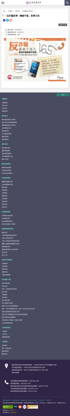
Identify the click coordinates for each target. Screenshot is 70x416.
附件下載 (4, 255)
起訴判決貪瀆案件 (7, 173)
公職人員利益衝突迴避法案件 (11, 241)
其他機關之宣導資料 (27, 11)
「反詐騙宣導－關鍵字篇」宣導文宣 (21, 15)
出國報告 (4, 294)
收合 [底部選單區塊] (63, 94)
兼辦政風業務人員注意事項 (10, 249)
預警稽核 (4, 190)
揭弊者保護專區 (6, 167)
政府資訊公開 (6, 279)
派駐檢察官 (5, 139)
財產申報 (4, 204)
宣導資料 (17, 11)
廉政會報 (4, 187)
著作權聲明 (24, 400)
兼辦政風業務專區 (7, 229)
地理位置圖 (15, 372)
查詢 (67, 2)
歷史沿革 (5, 105)
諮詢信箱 (4, 252)
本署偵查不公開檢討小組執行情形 (12, 320)
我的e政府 (41, 400)
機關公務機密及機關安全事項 (11, 244)
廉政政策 (5, 116)
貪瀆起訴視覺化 (6, 170)
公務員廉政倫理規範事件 (9, 235)
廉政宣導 (4, 232)
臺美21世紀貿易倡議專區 (9, 122)
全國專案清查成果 (7, 215)
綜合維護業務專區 (7, 221)
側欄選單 (2, 3)
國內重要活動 (6, 148)
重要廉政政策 (6, 246)
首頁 (4, 11)
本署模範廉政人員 (7, 156)
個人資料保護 (6, 300)
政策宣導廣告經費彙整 (8, 317)
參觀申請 (5, 272)
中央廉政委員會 (6, 133)
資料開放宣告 (16, 400)
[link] (4, 20)
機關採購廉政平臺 (7, 181)
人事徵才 (4, 331)
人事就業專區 (6, 327)
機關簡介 (5, 99)
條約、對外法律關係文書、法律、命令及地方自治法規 (18, 308)
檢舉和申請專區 (7, 260)
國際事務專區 (6, 150)
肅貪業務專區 (6, 164)
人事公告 (4, 334)
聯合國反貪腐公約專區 (8, 119)
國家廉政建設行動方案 (8, 125)
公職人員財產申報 (7, 238)
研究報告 (4, 297)
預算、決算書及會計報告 (9, 289)
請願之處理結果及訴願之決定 (11, 311)
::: (1, 1)
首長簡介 (5, 108)
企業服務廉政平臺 (7, 184)
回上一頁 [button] (63, 24)
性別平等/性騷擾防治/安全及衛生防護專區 (15, 314)
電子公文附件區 (6, 348)
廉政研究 (4, 354)
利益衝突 (4, 201)
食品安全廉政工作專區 (8, 224)
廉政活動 (5, 144)
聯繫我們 (5, 111)
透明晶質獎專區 (6, 153)
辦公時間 (48, 400)
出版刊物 (4, 286)
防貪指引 (4, 207)
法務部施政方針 (6, 128)
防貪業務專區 (6, 178)
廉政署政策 (5, 131)
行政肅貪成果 (6, 218)
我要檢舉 (5, 263)
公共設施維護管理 (7, 323)
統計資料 (4, 292)
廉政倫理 (4, 196)
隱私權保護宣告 (7, 400)
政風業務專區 (6, 212)
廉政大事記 (5, 159)
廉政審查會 (5, 136)
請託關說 (4, 198)
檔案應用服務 (6, 275)
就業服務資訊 (6, 337)
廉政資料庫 (5, 351)
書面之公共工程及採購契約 (10, 306)
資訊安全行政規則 (33, 400)
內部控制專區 (6, 283)
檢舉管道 (5, 269)
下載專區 (10, 11)
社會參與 (4, 193)
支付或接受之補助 (7, 303)
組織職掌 (5, 102)
